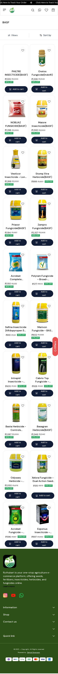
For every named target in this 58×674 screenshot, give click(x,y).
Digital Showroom (33, 652)
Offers (55, 346)
